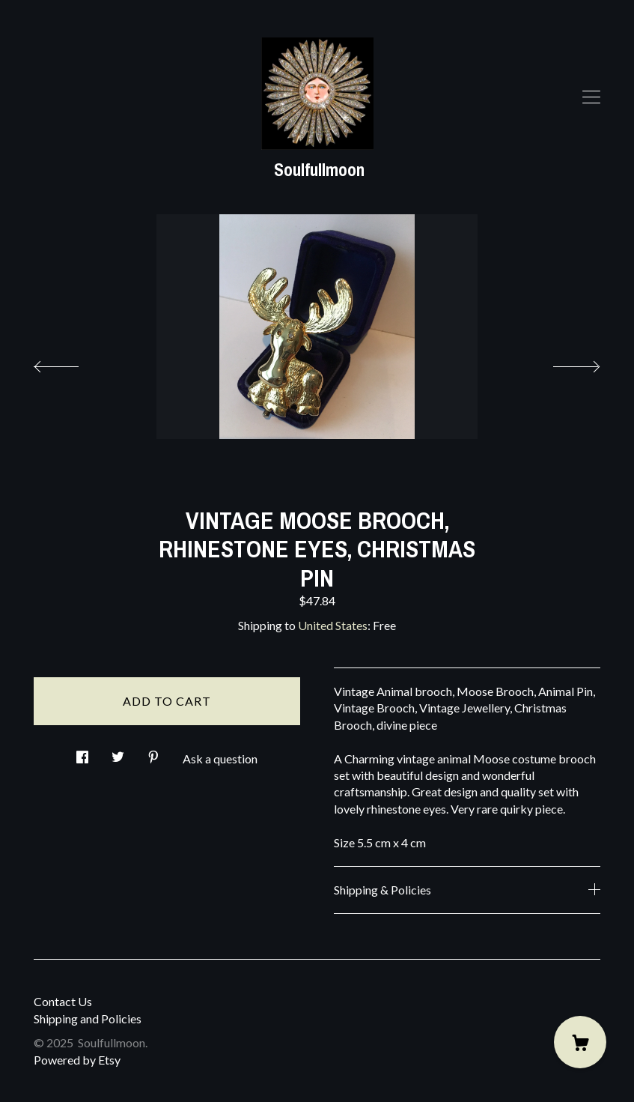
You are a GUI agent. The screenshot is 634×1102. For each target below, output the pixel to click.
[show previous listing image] (71, 362)
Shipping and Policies (87, 1018)
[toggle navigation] (591, 97)
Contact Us (63, 1001)
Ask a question (220, 758)
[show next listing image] (562, 362)
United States (333, 625)
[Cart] (580, 1042)
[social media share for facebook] (82, 752)
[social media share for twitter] (118, 752)
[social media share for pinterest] (153, 752)
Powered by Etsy (77, 1060)
